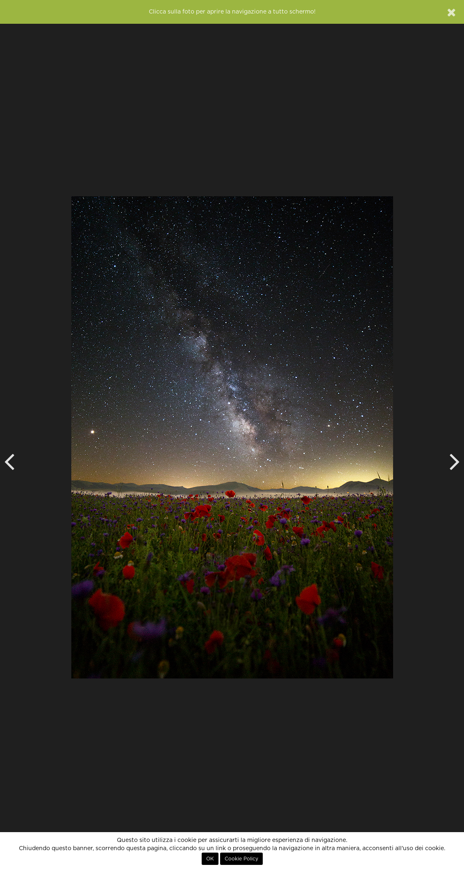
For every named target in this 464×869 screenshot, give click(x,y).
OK (210, 858)
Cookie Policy (241, 858)
